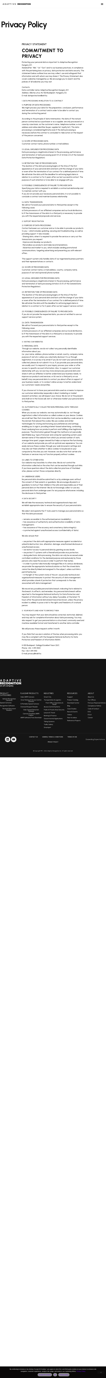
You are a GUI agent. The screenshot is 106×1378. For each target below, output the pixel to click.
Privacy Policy (53, 742)
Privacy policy (63, 1375)
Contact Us (33, 737)
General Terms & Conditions (52, 737)
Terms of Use (72, 737)
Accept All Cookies (45, 1375)
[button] (102, 4)
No (55, 1375)
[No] (100, 1372)
